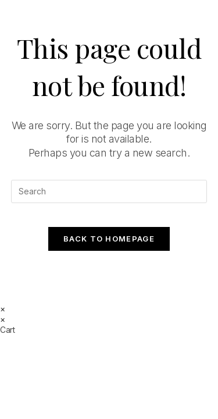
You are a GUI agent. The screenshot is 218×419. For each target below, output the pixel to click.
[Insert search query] (109, 191)
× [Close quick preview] (2, 309)
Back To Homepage (109, 238)
